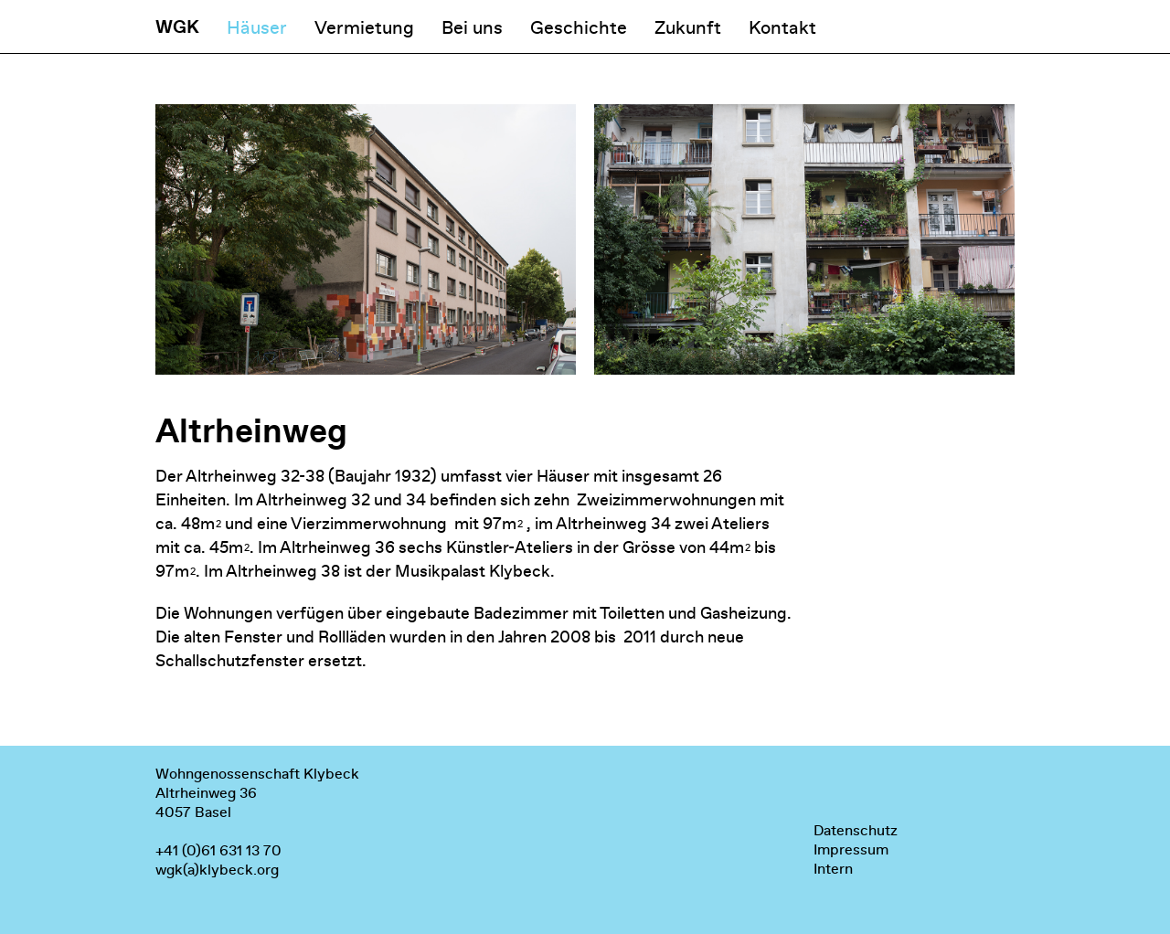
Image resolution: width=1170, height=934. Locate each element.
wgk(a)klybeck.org (217, 869)
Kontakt (782, 27)
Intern (833, 868)
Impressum (851, 849)
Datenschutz (856, 830)
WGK (177, 27)
